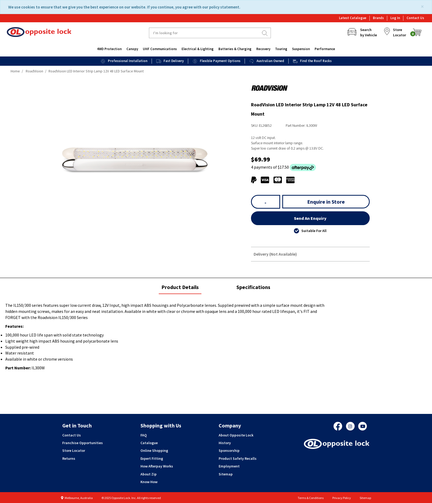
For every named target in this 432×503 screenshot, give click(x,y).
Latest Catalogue (352, 18)
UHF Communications (160, 49)
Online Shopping (154, 450)
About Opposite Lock (236, 435)
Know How (148, 481)
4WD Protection (109, 49)
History (225, 442)
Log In (395, 18)
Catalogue (149, 442)
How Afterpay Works (156, 466)
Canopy (132, 49)
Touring (281, 49)
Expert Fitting (151, 458)
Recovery (263, 49)
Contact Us (415, 18)
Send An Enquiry (310, 218)
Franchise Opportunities (82, 442)
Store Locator (73, 450)
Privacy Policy (341, 498)
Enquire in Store (326, 201)
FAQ (143, 435)
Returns (68, 458)
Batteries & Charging (235, 49)
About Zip (148, 474)
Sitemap (226, 474)
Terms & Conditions (311, 498)
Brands (378, 18)
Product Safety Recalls (238, 458)
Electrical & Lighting (198, 49)
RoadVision (34, 71)
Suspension (301, 49)
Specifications (253, 287)
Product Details (180, 288)
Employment (229, 466)
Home (15, 71)
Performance (325, 49)
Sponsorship (229, 450)
